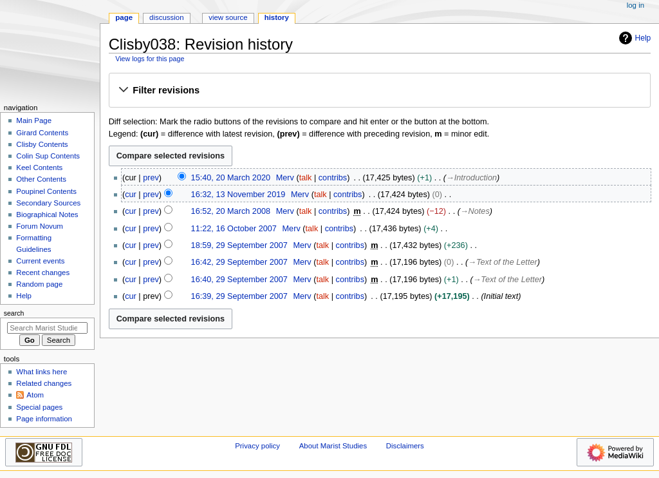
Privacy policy (257, 446)
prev (151, 177)
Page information (44, 419)
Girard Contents (42, 133)
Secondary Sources (48, 203)
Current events (40, 261)
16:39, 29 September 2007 (239, 296)
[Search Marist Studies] (47, 328)
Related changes (43, 383)
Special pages (39, 407)
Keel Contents (39, 167)
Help (633, 38)
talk (305, 177)
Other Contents (41, 179)
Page (124, 17)
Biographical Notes (47, 214)
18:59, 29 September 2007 (239, 245)
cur (130, 194)
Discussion (166, 17)
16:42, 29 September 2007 (239, 262)
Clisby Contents (42, 144)
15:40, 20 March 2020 (230, 177)
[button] (379, 91)
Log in (635, 5)
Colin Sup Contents (48, 156)
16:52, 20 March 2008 (230, 211)
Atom (35, 395)
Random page (39, 284)
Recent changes (43, 272)
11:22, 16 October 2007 (234, 228)
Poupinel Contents (46, 191)
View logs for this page (149, 58)
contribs (333, 177)
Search (14, 313)
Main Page (33, 120)
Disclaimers (405, 446)
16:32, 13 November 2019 (238, 194)
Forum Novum (39, 226)
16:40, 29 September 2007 (239, 279)
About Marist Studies (333, 446)
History (277, 17)
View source (228, 17)
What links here (41, 372)
